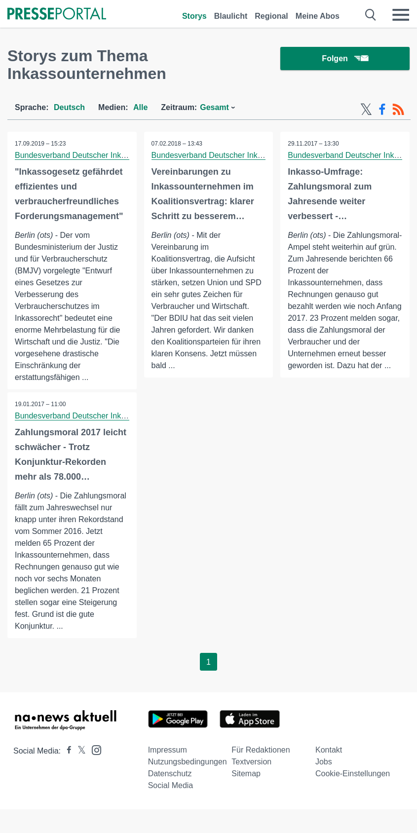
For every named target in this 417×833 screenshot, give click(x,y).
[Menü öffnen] (401, 15)
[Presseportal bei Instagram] (93, 749)
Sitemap (246, 773)
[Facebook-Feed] (382, 109)
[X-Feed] (366, 109)
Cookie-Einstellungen (352, 773)
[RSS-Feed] (398, 109)
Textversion (251, 761)
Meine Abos (318, 16)
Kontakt (328, 750)
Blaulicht (231, 16)
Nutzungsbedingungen (187, 761)
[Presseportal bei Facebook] (66, 751)
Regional (271, 16)
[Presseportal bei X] (79, 751)
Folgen (345, 59)
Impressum (167, 750)
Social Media (170, 785)
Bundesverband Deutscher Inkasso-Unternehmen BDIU (112, 155)
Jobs (323, 761)
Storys (194, 16)
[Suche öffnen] (371, 15)
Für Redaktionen (260, 750)
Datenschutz (170, 773)
